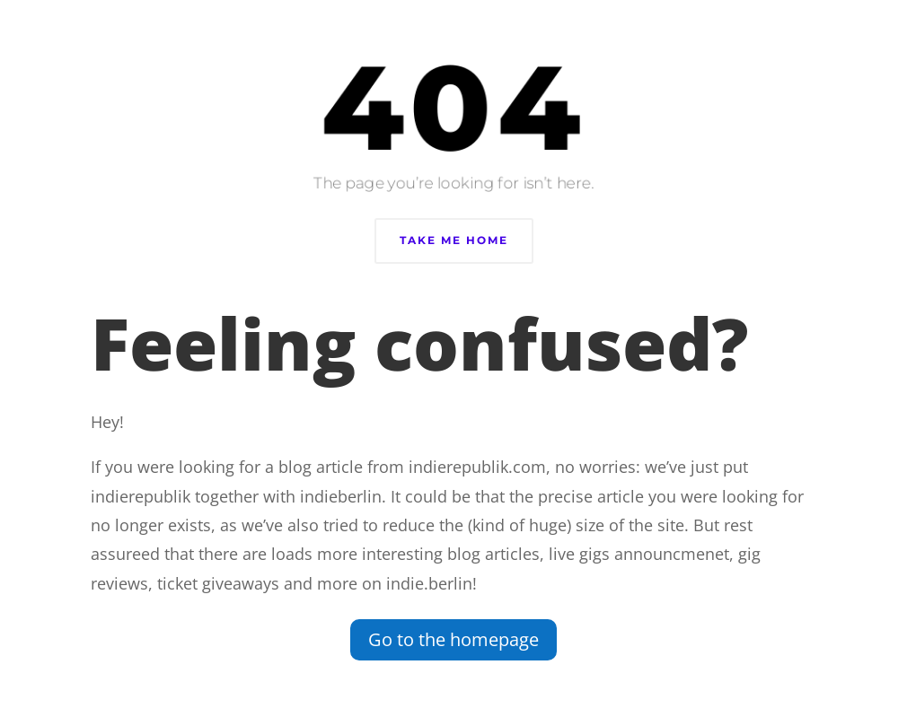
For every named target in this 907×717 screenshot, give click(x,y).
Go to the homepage (453, 639)
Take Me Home (454, 240)
